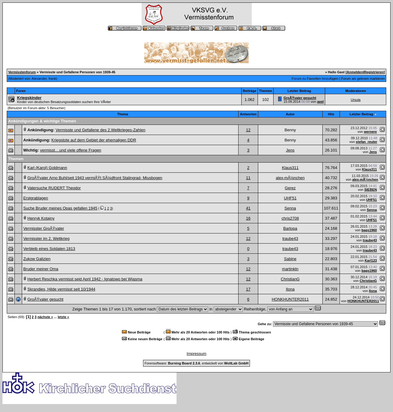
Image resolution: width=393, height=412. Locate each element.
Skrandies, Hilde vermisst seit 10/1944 (61, 289)
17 (248, 289)
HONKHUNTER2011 (290, 299)
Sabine (290, 258)
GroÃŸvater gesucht (299, 98)
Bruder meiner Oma (40, 269)
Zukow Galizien (37, 258)
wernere (370, 131)
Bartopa (290, 228)
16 (248, 218)
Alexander (39, 78)
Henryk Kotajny (40, 218)
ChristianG (290, 279)
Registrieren (374, 72)
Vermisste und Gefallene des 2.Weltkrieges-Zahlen (100, 130)
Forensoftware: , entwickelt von (196, 363)
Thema (122, 114)
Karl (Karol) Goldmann (47, 167)
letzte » (63, 317)
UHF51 (290, 198)
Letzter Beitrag (361, 114)
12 (248, 130)
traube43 (290, 238)
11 (248, 177)
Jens (290, 150)
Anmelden (355, 72)
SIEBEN (370, 189)
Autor (290, 114)
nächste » (45, 317)
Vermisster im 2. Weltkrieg (46, 238)
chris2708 (290, 218)
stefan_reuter (366, 142)
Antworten (248, 114)
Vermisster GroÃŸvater (43, 228)
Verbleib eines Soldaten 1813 (49, 248)
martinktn (290, 269)
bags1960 (369, 230)
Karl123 (371, 260)
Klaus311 (290, 167)
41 (248, 208)
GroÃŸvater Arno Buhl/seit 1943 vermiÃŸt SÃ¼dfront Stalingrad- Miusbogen (94, 177)
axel (320, 101)
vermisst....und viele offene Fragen (70, 150)
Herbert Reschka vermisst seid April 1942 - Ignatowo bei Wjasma (84, 279)
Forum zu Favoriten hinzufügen (315, 78)
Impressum (196, 353)
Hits (331, 114)
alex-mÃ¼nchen (290, 177)
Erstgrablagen (35, 198)
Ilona (290, 289)
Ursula (355, 100)
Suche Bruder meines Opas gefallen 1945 (60, 208)
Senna (290, 208)
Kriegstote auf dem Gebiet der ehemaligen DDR (93, 140)
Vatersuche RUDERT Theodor (54, 188)
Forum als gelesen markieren (363, 78)
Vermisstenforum (22, 72)
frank (52, 78)
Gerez (290, 188)
